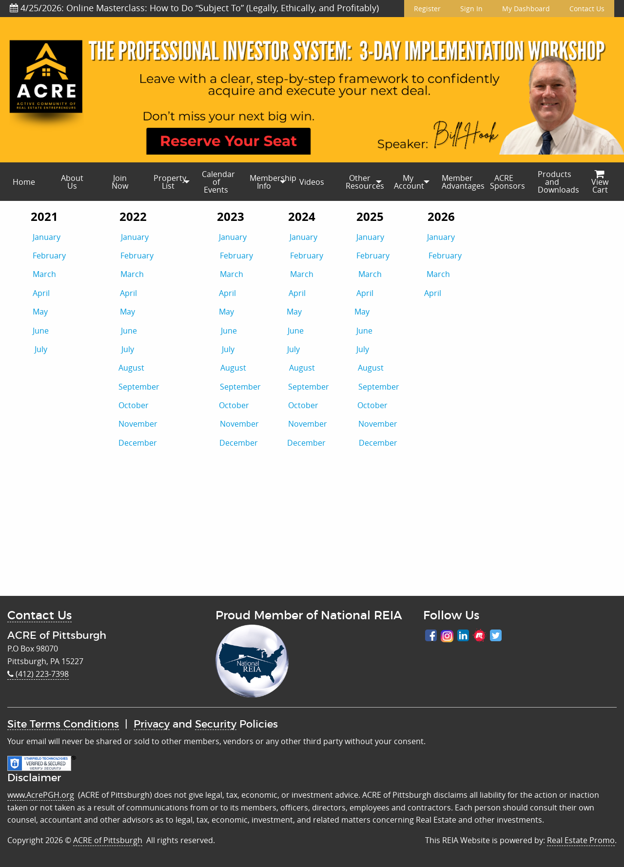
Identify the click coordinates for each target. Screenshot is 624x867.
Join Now (120, 182)
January (46, 237)
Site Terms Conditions (63, 724)
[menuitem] (24, 181)
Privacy (152, 724)
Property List (170, 182)
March (44, 274)
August (169, 367)
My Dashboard (526, 8)
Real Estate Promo (581, 840)
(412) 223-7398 (38, 674)
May (40, 311)
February (49, 255)
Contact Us (586, 8)
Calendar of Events (218, 182)
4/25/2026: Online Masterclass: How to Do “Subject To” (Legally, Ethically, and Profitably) (194, 8)
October (168, 405)
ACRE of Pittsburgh (107, 840)
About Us (72, 182)
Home (24, 182)
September (169, 386)
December (137, 442)
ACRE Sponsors (507, 182)
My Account (409, 182)
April (41, 293)
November (137, 423)
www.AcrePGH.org (40, 794)
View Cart (599, 182)
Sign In (471, 8)
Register (427, 8)
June (41, 330)
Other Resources (365, 182)
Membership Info (269, 182)
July (41, 349)
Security (215, 724)
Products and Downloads (557, 182)
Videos (311, 182)
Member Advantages (461, 182)
